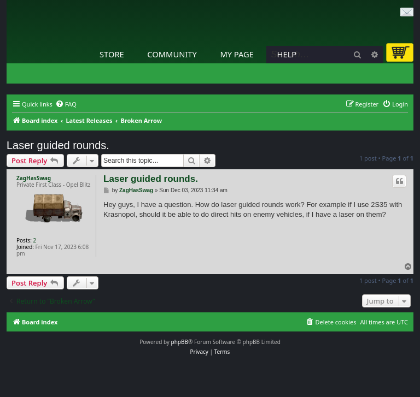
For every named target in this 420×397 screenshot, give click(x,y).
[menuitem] (66, 104)
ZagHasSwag (33, 178)
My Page (237, 54)
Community (171, 54)
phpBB (179, 342)
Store (112, 54)
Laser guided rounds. (58, 145)
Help (287, 54)
